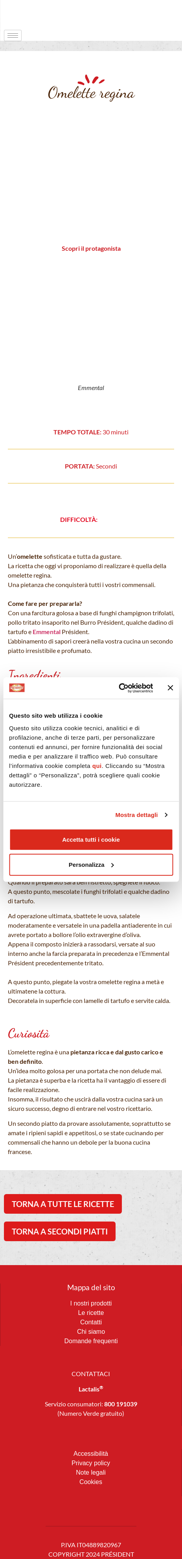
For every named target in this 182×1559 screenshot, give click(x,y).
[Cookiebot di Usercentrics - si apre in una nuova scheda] (118, 688)
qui (97, 765)
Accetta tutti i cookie (91, 839)
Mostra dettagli (136, 814)
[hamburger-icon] (13, 35)
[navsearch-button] (160, 14)
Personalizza (91, 864)
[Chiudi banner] (170, 688)
